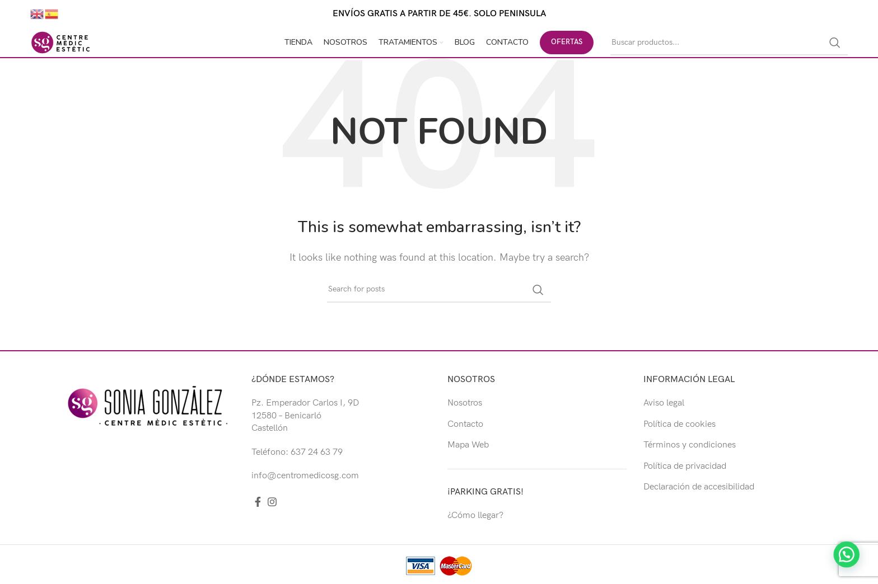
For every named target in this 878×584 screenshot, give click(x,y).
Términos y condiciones (689, 445)
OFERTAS (566, 41)
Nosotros (464, 403)
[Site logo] (60, 42)
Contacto (465, 424)
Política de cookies (679, 424)
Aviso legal (663, 403)
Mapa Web (468, 445)
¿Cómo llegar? (475, 515)
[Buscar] (729, 42)
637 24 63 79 (317, 452)
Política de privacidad (684, 466)
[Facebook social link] (257, 501)
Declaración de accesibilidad (698, 487)
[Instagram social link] (272, 501)
